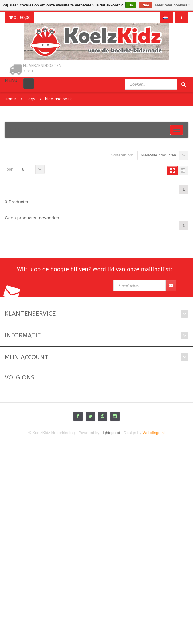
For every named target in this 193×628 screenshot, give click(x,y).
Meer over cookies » (173, 5)
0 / (19, 17)
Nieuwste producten (158, 155)
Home (10, 99)
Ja (131, 5)
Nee (145, 5)
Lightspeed (110, 432)
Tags (30, 99)
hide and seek (58, 99)
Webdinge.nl (154, 432)
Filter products (35, 130)
